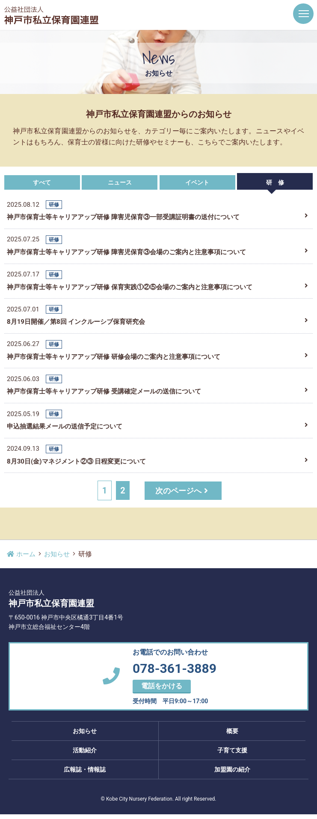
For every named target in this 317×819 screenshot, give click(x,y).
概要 (232, 735)
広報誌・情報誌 (85, 774)
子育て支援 (232, 754)
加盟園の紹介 (232, 774)
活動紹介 (85, 754)
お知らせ (59, 559)
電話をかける (161, 691)
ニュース (120, 182)
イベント (197, 182)
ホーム (21, 559)
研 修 (275, 182)
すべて (42, 182)
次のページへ (183, 495)
